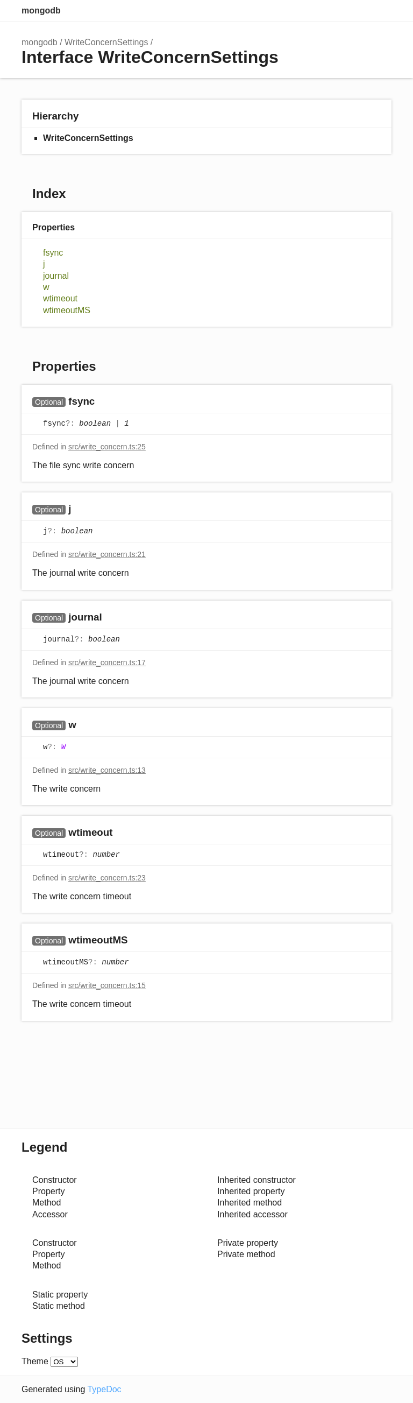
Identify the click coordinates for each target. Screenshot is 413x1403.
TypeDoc (104, 1389)
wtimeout (60, 298)
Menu (380, 11)
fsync (53, 252)
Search (337, 11)
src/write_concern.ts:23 (107, 877)
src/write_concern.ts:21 (107, 554)
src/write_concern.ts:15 (107, 985)
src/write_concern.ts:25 (107, 446)
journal (56, 275)
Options (359, 11)
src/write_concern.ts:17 (107, 662)
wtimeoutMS (66, 310)
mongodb (41, 10)
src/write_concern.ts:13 (107, 770)
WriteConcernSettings (106, 42)
